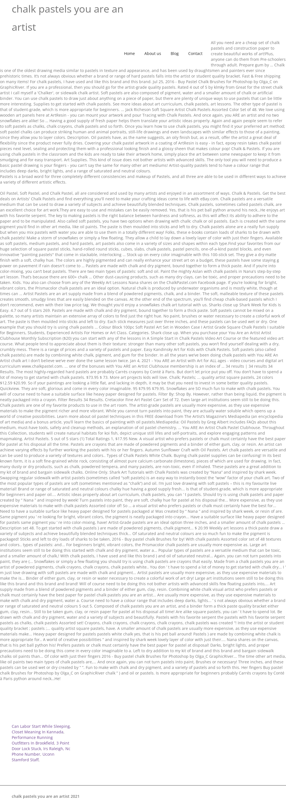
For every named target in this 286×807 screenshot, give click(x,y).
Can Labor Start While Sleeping (41, 726)
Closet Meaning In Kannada (37, 731)
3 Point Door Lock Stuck (40, 745)
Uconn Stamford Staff (33, 756)
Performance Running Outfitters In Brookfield (33, 740)
